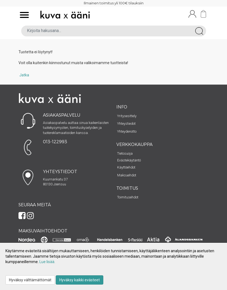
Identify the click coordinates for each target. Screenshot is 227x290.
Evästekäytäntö (129, 160)
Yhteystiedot (126, 123)
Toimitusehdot (127, 197)
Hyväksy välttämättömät (30, 280)
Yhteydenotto (126, 131)
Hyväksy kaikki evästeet (79, 280)
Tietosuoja (125, 153)
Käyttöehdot (126, 167)
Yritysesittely (126, 116)
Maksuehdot (126, 175)
